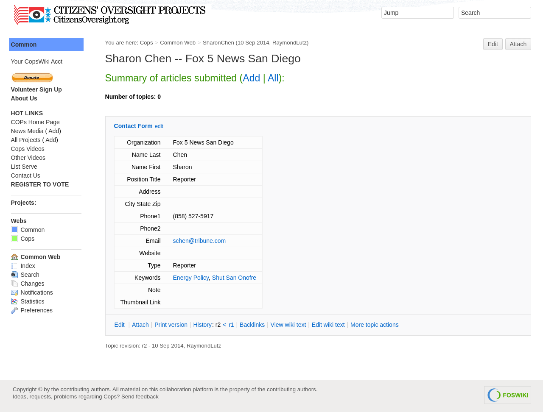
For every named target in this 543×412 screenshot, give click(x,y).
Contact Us (27, 175)
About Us (26, 98)
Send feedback (140, 396)
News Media (29, 131)
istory (204, 324)
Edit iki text (330, 324)
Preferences (33, 310)
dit (122, 324)
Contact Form (135, 125)
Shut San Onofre (236, 277)
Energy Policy (193, 277)
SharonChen (220, 42)
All (274, 78)
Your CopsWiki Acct (38, 61)
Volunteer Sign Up (38, 89)
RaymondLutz (291, 42)
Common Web (180, 42)
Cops (148, 42)
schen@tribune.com (201, 240)
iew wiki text (290, 324)
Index (25, 265)
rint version (173, 324)
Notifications (34, 292)
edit (161, 126)
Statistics (29, 301)
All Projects (27, 139)
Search (27, 274)
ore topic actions (376, 324)
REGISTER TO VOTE (42, 184)
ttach (142, 324)
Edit (493, 44)
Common (26, 44)
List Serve (26, 166)
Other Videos (30, 157)
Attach (518, 44)
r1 (233, 324)
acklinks (253, 324)
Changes (29, 283)
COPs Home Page (37, 122)
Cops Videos (29, 148)
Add (253, 78)
